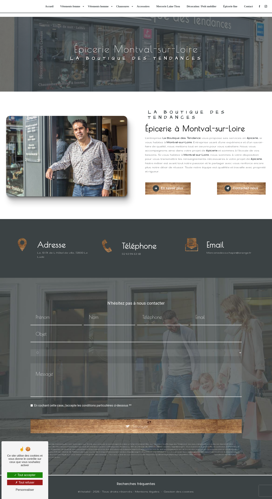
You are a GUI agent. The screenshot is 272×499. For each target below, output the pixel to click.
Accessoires (143, 6)
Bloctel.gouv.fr (207, 450)
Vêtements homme (98, 6)
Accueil (49, 6)
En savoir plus (168, 188)
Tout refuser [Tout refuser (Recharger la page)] (24, 482)
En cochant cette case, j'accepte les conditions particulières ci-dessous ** (83, 401)
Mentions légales (147, 491)
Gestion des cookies (179, 491)
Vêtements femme (70, 6)
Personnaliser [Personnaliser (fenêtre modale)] (25, 489)
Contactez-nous (241, 188)
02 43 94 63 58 (131, 258)
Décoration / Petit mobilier (201, 6)
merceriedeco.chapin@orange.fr (229, 248)
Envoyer (140, 422)
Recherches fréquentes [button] (136, 484)
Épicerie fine (230, 6)
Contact (248, 6)
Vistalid (85, 491)
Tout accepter (24, 475)
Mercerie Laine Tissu (168, 6)
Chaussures (122, 6)
